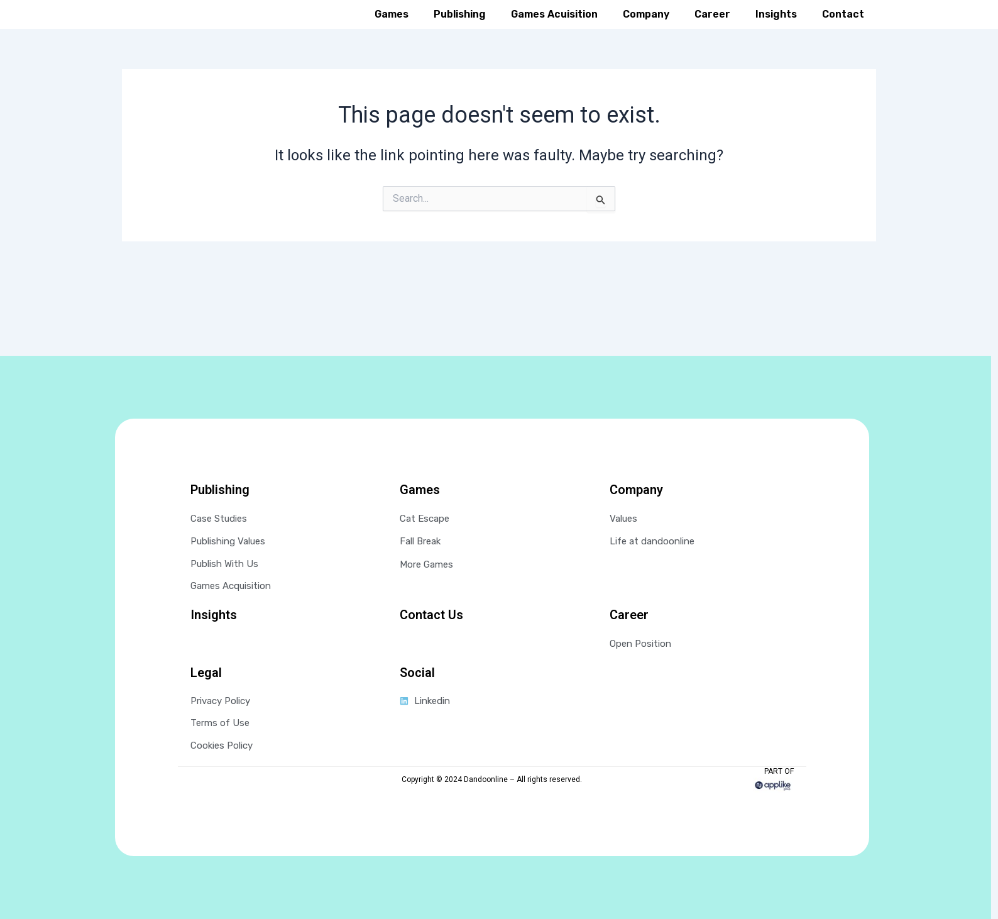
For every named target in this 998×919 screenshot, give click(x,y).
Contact (843, 33)
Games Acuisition (554, 33)
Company (646, 33)
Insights (776, 33)
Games (392, 33)
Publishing (460, 33)
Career (712, 33)
